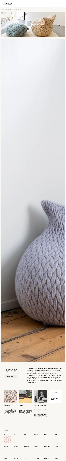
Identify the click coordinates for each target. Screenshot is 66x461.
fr (58, 3)
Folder (52, 396)
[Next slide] (63, 200)
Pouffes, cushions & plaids (11, 9)
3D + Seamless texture (54, 399)
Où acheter (10, 376)
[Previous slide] (2, 200)
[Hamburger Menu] (62, 3)
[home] (7, 4)
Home (2, 9)
